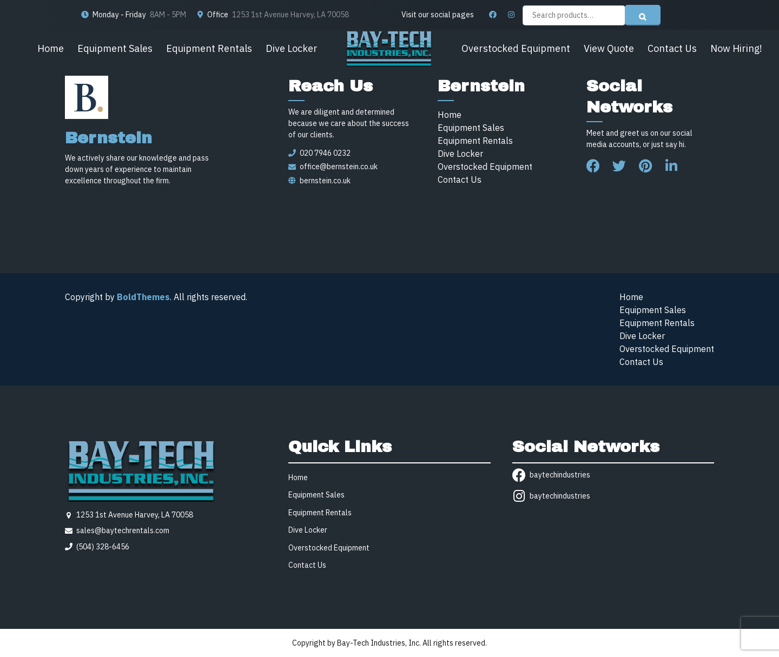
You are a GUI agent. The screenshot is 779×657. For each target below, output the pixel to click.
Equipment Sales (115, 48)
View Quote (609, 48)
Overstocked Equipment (515, 48)
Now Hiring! (736, 48)
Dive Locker (292, 48)
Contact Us (672, 48)
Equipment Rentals (209, 48)
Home (50, 48)
